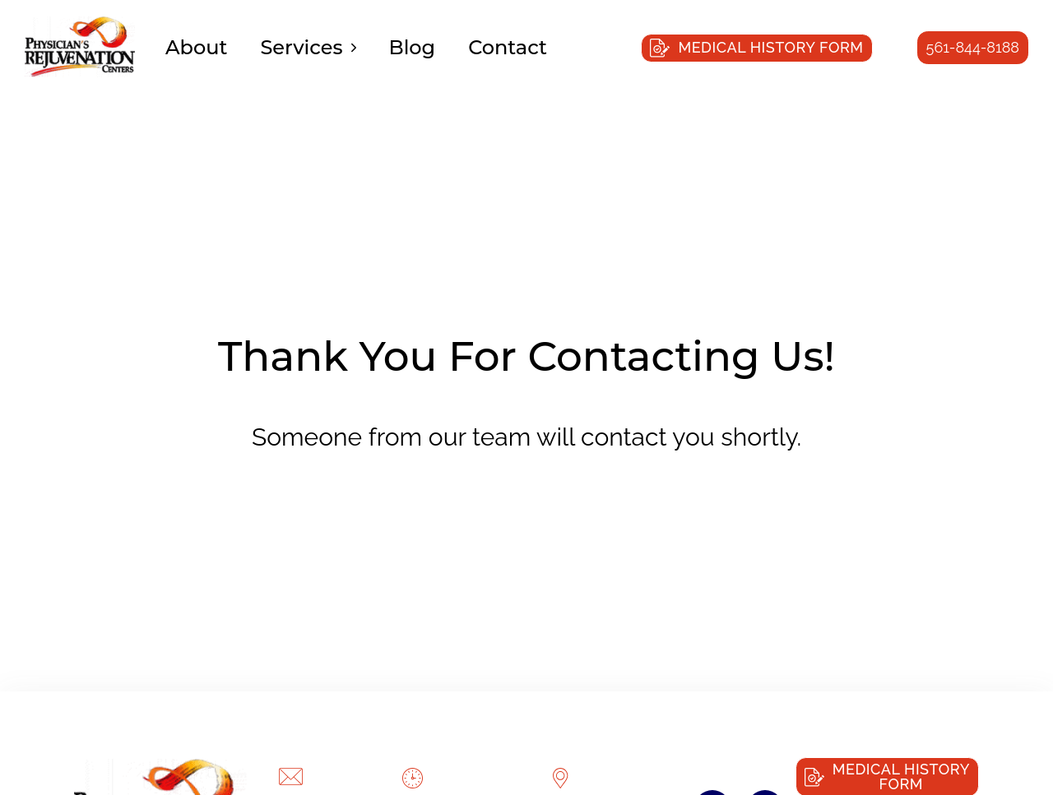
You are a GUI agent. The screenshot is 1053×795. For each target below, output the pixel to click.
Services (301, 47)
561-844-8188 (972, 47)
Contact (507, 47)
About (196, 47)
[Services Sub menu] (353, 47)
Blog (412, 47)
